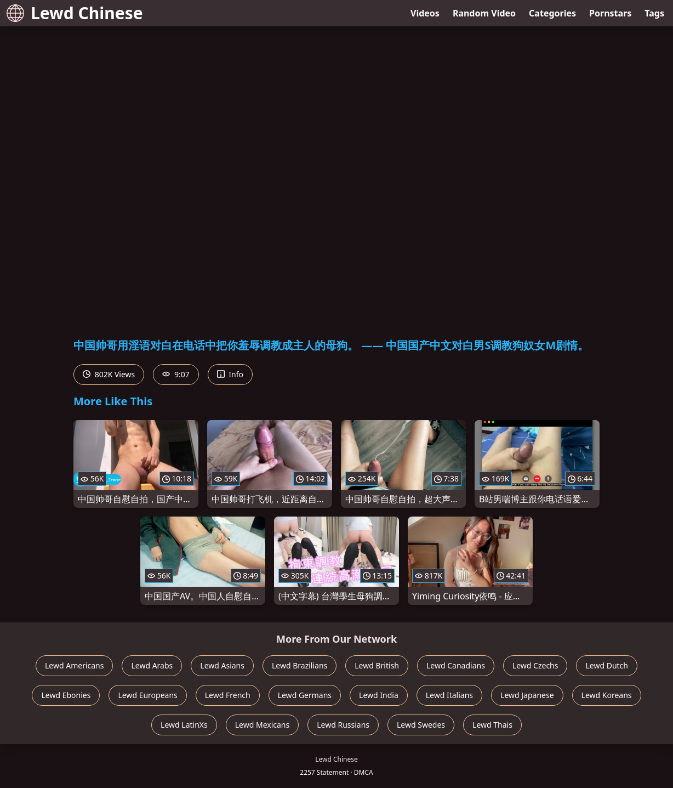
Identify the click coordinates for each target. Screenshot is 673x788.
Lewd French (227, 695)
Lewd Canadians (455, 665)
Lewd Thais (492, 724)
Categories (552, 13)
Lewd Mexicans (262, 724)
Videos (425, 13)
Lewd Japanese (527, 695)
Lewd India (378, 695)
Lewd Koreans (606, 695)
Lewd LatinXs (184, 724)
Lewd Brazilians (299, 665)
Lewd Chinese (75, 13)
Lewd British (377, 665)
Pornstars (610, 13)
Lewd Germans (305, 695)
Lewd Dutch (606, 665)
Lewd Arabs (152, 665)
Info (230, 374)
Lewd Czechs (535, 665)
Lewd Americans (74, 665)
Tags (654, 13)
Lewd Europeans (147, 695)
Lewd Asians (222, 665)
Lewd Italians (449, 695)
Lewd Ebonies (65, 695)
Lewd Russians (343, 724)
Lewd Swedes (421, 724)
